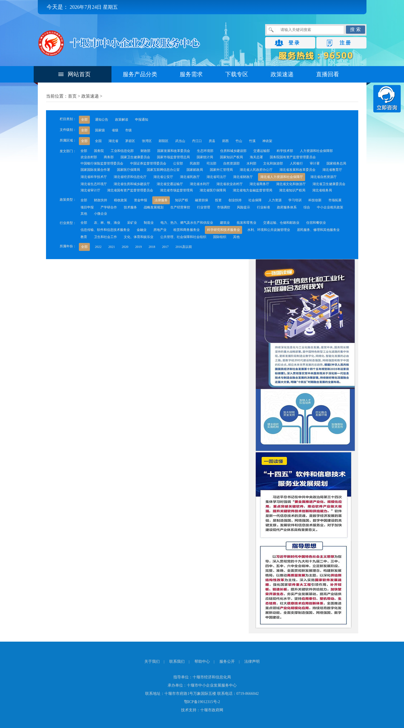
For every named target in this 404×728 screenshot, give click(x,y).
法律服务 (161, 200)
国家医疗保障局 (128, 170)
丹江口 (197, 141)
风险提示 (243, 207)
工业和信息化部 (122, 151)
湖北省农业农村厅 (229, 184)
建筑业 (225, 223)
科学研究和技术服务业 (223, 230)
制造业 (149, 223)
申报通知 (141, 119)
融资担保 (201, 200)
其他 (84, 214)
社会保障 (255, 200)
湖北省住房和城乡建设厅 (132, 184)
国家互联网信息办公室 (163, 170)
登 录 (294, 43)
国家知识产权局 (231, 157)
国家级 (100, 130)
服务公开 (227, 661)
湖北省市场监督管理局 (176, 190)
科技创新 (315, 200)
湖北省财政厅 (243, 177)
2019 (138, 247)
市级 (128, 130)
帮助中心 (202, 661)
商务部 (109, 157)
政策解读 (121, 119)
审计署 (315, 163)
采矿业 (132, 223)
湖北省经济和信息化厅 (130, 177)
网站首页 (79, 74)
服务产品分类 (140, 74)
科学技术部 (285, 151)
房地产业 (160, 230)
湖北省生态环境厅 (94, 184)
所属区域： (68, 140)
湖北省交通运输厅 (170, 184)
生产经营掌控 (180, 207)
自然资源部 (231, 163)
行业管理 (203, 207)
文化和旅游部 (273, 163)
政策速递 (282, 74)
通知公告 (101, 119)
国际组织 (219, 237)
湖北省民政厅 (190, 177)
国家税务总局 (336, 163)
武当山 (180, 141)
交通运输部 (261, 151)
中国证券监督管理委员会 (148, 163)
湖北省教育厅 (332, 170)
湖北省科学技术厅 (94, 177)
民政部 (195, 163)
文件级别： (68, 130)
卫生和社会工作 (105, 237)
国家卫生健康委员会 (135, 157)
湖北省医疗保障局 (213, 190)
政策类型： (68, 200)
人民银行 (296, 163)
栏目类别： (68, 119)
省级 (115, 130)
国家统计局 (205, 157)
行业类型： (68, 223)
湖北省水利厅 (200, 184)
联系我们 (177, 661)
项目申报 (87, 207)
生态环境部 (205, 151)
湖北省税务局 (322, 190)
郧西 (225, 141)
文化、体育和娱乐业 (138, 237)
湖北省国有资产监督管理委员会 (130, 190)
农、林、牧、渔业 (107, 223)
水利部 (251, 163)
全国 (98, 141)
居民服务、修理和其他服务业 (318, 230)
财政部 (145, 151)
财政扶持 (100, 200)
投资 (218, 200)
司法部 (211, 163)
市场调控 (223, 207)
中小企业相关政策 (330, 207)
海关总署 (256, 157)
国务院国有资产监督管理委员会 (293, 157)
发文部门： (68, 151)
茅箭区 (130, 141)
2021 (111, 247)
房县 (212, 141)
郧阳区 (163, 141)
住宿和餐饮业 (316, 223)
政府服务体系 (287, 207)
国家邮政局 (195, 170)
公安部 (178, 163)
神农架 (267, 141)
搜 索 (355, 29)
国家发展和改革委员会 (173, 151)
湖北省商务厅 (259, 184)
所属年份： (68, 246)
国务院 (99, 151)
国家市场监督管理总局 (173, 157)
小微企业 (100, 214)
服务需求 (191, 74)
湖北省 (113, 141)
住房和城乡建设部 (233, 151)
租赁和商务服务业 (186, 230)
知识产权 (181, 200)
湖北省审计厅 (90, 190)
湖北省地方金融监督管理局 (252, 190)
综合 (306, 207)
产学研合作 (109, 207)
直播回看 (327, 74)
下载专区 (236, 74)
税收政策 (120, 200)
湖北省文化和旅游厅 (291, 184)
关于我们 (152, 661)
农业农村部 (89, 157)
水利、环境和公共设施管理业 (268, 230)
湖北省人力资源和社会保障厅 (281, 177)
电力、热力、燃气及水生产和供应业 (187, 223)
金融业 (142, 230)
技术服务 (130, 207)
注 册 (345, 43)
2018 (152, 247)
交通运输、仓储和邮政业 (281, 223)
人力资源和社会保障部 (316, 151)
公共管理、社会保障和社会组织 (183, 237)
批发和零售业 (246, 223)
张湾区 (147, 141)
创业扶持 (235, 200)
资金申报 (140, 200)
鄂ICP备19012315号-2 (202, 702)
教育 (84, 237)
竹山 (239, 141)
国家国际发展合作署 (95, 170)
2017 (165, 247)
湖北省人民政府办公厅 (256, 170)
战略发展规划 (154, 207)
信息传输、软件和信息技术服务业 (105, 230)
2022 (98, 247)
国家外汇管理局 (221, 170)
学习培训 (295, 200)
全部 (84, 119)
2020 (125, 247)
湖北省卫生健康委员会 (329, 184)
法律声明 (252, 661)
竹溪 (252, 141)
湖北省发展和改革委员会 (297, 170)
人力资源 (275, 200)
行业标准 (263, 207)
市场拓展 (335, 200)
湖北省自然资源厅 (323, 177)
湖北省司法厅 (216, 177)
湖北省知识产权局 (292, 190)
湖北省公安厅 (163, 177)
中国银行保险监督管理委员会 (102, 163)
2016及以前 (184, 247)
